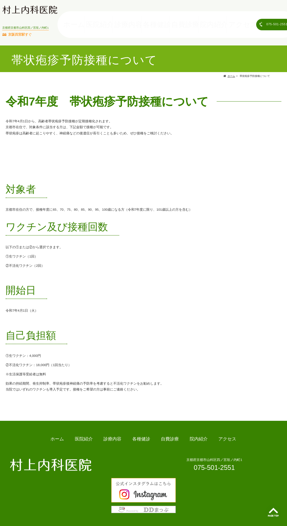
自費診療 (182, 21)
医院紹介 (116, 21)
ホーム (95, 21)
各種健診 (160, 21)
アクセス (227, 21)
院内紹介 (204, 21)
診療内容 (138, 21)
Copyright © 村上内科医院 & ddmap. (143, 516)
